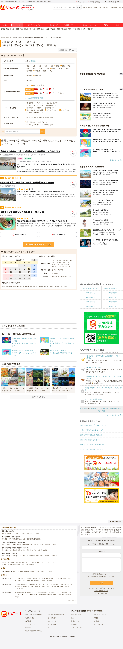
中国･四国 (117, 408)
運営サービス (75, 621)
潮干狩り (32, 555)
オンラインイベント (35, 25)
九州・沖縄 (86, 29)
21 (15, 275)
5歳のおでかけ (112, 297)
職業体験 (38, 539)
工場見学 (4, 539)
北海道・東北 (5, 29)
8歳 (28, 68)
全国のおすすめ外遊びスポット (91, 449)
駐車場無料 (26, 544)
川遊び (54, 544)
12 (6, 272)
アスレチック (35, 544)
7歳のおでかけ (112, 302)
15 (20, 272)
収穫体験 (31, 539)
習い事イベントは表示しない (37, 122)
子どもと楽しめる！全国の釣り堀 (92, 445)
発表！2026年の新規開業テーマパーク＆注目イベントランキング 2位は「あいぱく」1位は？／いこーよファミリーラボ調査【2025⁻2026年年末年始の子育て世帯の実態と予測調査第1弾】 (43, 595)
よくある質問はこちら (101, 591)
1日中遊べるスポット (116, 7)
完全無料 (30, 80)
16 (24, 272)
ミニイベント (66, 110)
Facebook (28, 627)
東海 (38, 29)
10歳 (40, 68)
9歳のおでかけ (112, 306)
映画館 (23, 550)
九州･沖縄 (101, 411)
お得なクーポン (6, 544)
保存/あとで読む (94, 2)
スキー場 (13, 555)
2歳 (40, 66)
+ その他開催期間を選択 (34, 98)
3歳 (45, 66)
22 (20, 275)
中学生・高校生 (40, 71)
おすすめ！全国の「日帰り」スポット (94, 425)
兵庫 (69, 29)
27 (11, 278)
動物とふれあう (103, 7)
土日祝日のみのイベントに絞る (38, 244)
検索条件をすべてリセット (67, 50)
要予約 (29, 76)
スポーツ (40, 103)
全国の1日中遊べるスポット (90, 440)
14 (15, 272)
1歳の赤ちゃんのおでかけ (112, 288)
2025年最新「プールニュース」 (42, 562)
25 (34, 275)
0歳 (28, 66)
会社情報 (96, 621)
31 (29, 278)
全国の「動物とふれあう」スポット (93, 430)
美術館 (40, 550)
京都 (65, 29)
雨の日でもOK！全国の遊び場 (91, 435)
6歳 (63, 66)
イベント (17, 25)
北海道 (12, 29)
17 (29, 272)
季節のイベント (50, 108)
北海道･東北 (93, 408)
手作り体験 (12, 539)
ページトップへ (115, 521)
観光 (37, 533)
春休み (85, 7)
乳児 (60, 68)
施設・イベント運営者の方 (33, 615)
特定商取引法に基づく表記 (33, 631)
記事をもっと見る (38, 397)
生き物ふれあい (52, 103)
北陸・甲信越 (50, 29)
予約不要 (38, 76)
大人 (51, 71)
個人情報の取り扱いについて (101, 574)
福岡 (91, 29)
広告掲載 (28, 621)
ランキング (53, 25)
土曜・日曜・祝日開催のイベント (62, 276)
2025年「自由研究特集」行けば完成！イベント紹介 (18, 564)
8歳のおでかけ (90, 306)
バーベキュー (17, 533)
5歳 (57, 66)
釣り (24, 533)
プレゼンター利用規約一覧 (56, 615)
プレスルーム (52, 621)
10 (29, 269)
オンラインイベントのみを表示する (40, 117)
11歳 (47, 68)
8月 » (34, 260)
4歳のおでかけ (90, 297)
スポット (5, 25)
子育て (105, 25)
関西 (58, 29)
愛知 (42, 29)
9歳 (34, 68)
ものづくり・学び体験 (35, 110)
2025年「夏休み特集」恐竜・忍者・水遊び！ (16, 562)
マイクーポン (81, 2)
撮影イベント (51, 105)
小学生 (29, 71)
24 (29, 275)
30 (24, 278)
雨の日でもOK (92, 7)
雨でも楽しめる (6, 550)
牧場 (28, 533)
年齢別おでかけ (69, 25)
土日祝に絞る (61, 93)
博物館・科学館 (31, 550)
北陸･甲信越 (103, 408)
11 (34, 269)
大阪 (62, 29)
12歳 (54, 68)
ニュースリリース (30, 624)
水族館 (45, 550)
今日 (28, 85)
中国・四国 (76, 29)
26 (6, 278)
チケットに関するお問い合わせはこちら (101, 588)
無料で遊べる (17, 544)
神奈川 (26, 29)
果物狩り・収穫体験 (51, 555)
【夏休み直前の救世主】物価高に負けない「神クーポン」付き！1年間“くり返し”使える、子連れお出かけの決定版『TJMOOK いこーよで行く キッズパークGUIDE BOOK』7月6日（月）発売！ (43, 586)
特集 (117, 25)
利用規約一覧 (29, 618)
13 (11, 272)
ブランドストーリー (100, 615)
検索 (42, 131)
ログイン (119, 2)
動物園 (9, 533)
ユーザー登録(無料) (108, 2)
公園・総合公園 (45, 544)
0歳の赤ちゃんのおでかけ (90, 288)
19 (6, 275)
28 (15, 278)
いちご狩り (39, 555)
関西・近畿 (17, 286)
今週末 (41, 85)
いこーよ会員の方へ (101, 593)
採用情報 (74, 624)
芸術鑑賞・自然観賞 (34, 108)
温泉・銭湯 (5, 555)
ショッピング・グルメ (35, 105)
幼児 (67, 68)
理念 (72, 618)
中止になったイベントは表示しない (40, 125)
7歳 (69, 66)
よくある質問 (52, 618)
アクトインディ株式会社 (94, 611)
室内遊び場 (16, 550)
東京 (21, 29)
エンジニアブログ (76, 627)
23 (24, 275)
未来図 (96, 618)
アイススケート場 (22, 555)
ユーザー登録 (6, 571)
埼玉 (33, 29)
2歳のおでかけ (90, 293)
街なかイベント (52, 110)
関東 (17, 29)
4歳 (51, 66)
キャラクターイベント (35, 112)
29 (20, 278)
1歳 (34, 66)
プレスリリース (98, 624)
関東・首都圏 (7, 286)
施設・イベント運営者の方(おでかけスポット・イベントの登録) (32, 571)
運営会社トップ (76, 615)
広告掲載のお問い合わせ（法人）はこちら (101, 577)
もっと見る (71, 600)
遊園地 (4, 533)
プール (33, 533)
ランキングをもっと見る (114, 415)
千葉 (30, 29)
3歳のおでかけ (112, 293)
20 (11, 275)
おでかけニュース (89, 25)
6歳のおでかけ (90, 302)
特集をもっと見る (116, 160)
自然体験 (30, 103)
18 (34, 272)
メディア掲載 (52, 624)
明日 (34, 85)
